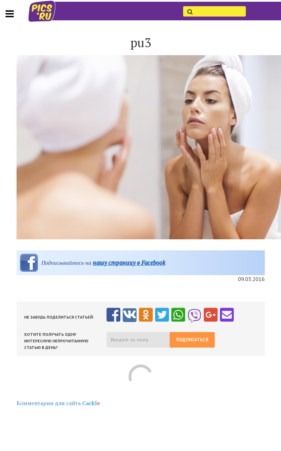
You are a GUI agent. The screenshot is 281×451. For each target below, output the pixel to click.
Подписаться (192, 340)
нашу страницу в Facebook (129, 263)
